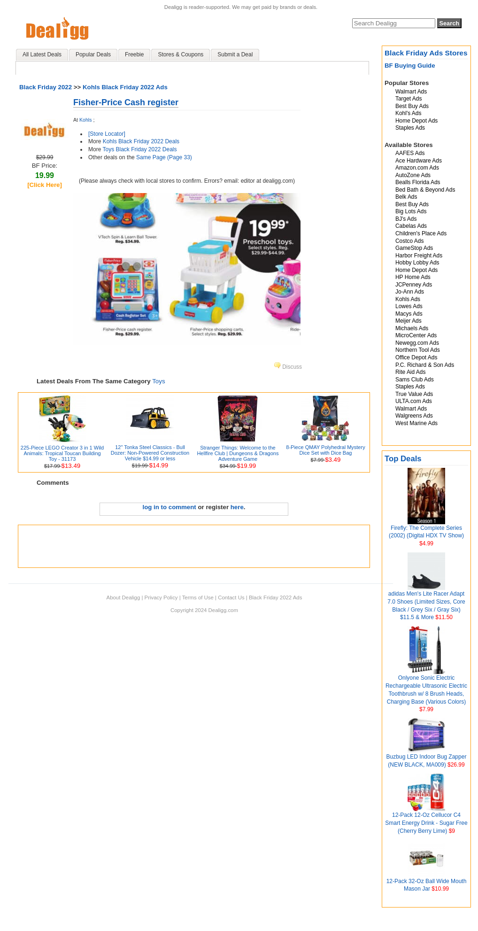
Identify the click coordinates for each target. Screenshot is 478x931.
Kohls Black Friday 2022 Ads (125, 87)
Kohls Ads (407, 299)
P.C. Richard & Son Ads (424, 365)
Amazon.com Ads (417, 167)
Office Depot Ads (416, 357)
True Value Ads (414, 394)
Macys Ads (409, 313)
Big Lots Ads (410, 211)
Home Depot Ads (416, 120)
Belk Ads (406, 197)
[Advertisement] (194, 546)
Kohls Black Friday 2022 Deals (141, 141)
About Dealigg (123, 597)
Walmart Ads (411, 91)
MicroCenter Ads (416, 335)
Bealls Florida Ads (417, 182)
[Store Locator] (106, 134)
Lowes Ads (409, 306)
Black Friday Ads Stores (426, 53)
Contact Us (231, 597)
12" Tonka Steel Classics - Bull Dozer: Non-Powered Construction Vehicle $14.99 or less (150, 452)
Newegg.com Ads (417, 343)
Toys (158, 381)
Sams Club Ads (414, 379)
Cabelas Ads (411, 226)
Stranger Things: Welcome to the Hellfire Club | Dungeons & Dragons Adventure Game (237, 453)
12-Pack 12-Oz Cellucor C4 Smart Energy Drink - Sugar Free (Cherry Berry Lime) (426, 823)
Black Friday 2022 (45, 87)
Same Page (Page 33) (164, 157)
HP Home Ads (413, 277)
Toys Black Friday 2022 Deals (139, 149)
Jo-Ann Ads (409, 291)
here (237, 507)
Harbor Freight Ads (418, 255)
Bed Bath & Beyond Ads (425, 189)
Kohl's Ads (408, 113)
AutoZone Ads (413, 175)
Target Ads (408, 98)
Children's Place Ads (421, 233)
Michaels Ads (411, 328)
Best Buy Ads (412, 106)
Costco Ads (409, 241)
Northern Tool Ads (417, 350)
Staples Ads (410, 127)
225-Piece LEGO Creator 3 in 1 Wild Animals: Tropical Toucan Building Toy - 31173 (62, 453)
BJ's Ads (405, 219)
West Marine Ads (416, 423)
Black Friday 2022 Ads (275, 597)
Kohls (85, 120)
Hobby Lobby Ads (417, 262)
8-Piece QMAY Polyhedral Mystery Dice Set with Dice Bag (325, 450)
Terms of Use (198, 597)
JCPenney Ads (413, 284)
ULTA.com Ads (413, 401)
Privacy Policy (161, 597)
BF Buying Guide (410, 65)
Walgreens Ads (414, 415)
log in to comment (169, 507)
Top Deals (403, 458)
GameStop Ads (414, 248)
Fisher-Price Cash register (125, 102)
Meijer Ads (408, 321)
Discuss (288, 367)
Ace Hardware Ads (418, 160)
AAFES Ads (409, 153)
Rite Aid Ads (410, 372)
